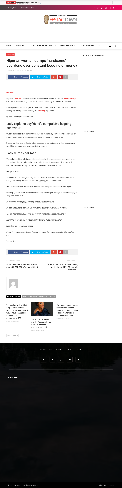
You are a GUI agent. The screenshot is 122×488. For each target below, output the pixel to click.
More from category (47, 296)
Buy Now (111, 485)
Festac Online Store (27, 8)
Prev (9, 335)
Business (60, 350)
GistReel (9, 92)
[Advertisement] (61, 32)
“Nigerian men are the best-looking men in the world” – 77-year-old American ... (62, 267)
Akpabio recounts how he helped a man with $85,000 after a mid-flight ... (22, 267)
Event (79, 350)
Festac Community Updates (41, 46)
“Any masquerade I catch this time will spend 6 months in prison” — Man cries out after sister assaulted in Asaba (67, 310)
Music (70, 350)
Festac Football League (90, 46)
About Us (20, 46)
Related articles (13, 296)
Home (8, 46)
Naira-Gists (10, 54)
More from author (30, 296)
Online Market (66, 46)
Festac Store (46, 350)
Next (15, 335)
